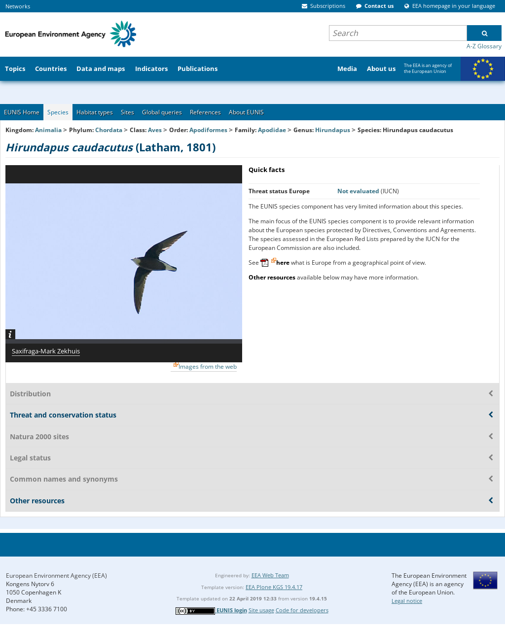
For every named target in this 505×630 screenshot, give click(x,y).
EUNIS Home (21, 112)
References (205, 112)
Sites (127, 112)
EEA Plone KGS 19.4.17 (274, 587)
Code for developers (302, 610)
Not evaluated (359, 191)
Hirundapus (333, 130)
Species (58, 112)
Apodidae (272, 130)
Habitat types (94, 112)
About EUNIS (246, 112)
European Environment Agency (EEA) (56, 575)
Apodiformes (208, 130)
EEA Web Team (270, 575)
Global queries (162, 112)
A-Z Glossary (484, 46)
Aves (155, 130)
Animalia (48, 130)
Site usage (261, 610)
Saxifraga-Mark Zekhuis (46, 351)
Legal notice (407, 600)
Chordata (108, 130)
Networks (17, 6)
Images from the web (208, 366)
